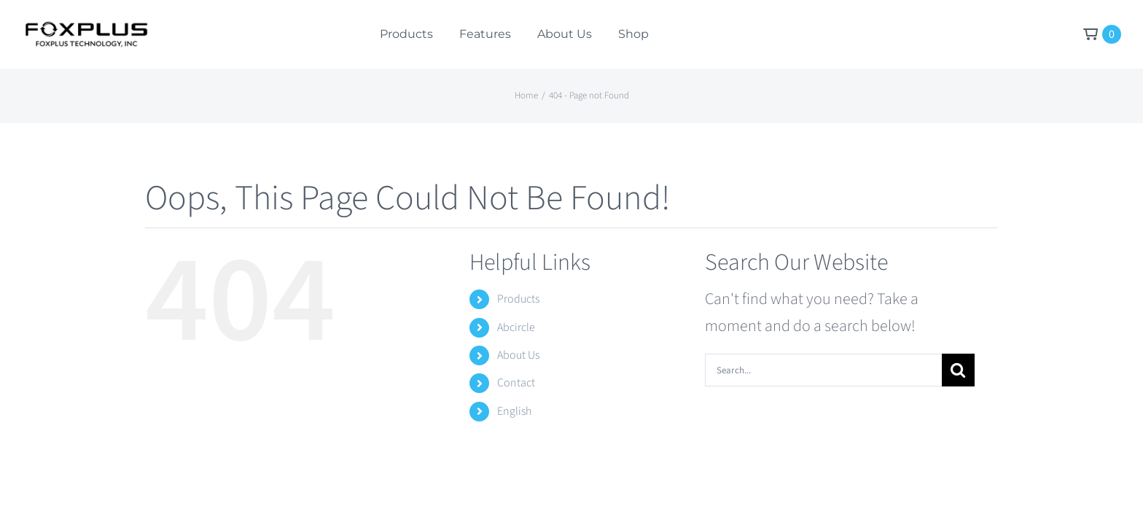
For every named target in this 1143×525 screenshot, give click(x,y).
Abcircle (516, 327)
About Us (518, 355)
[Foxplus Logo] (85, 29)
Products (518, 299)
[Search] (958, 370)
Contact (516, 383)
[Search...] (823, 370)
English (514, 411)
